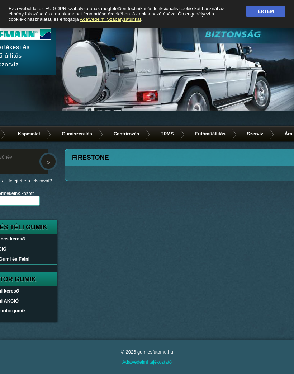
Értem (266, 11)
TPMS (167, 133)
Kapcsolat (29, 133)
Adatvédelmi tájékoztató (147, 362)
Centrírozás (126, 133)
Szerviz (255, 133)
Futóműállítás (210, 133)
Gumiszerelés (77, 133)
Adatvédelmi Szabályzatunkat (110, 19)
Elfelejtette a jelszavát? (28, 180)
